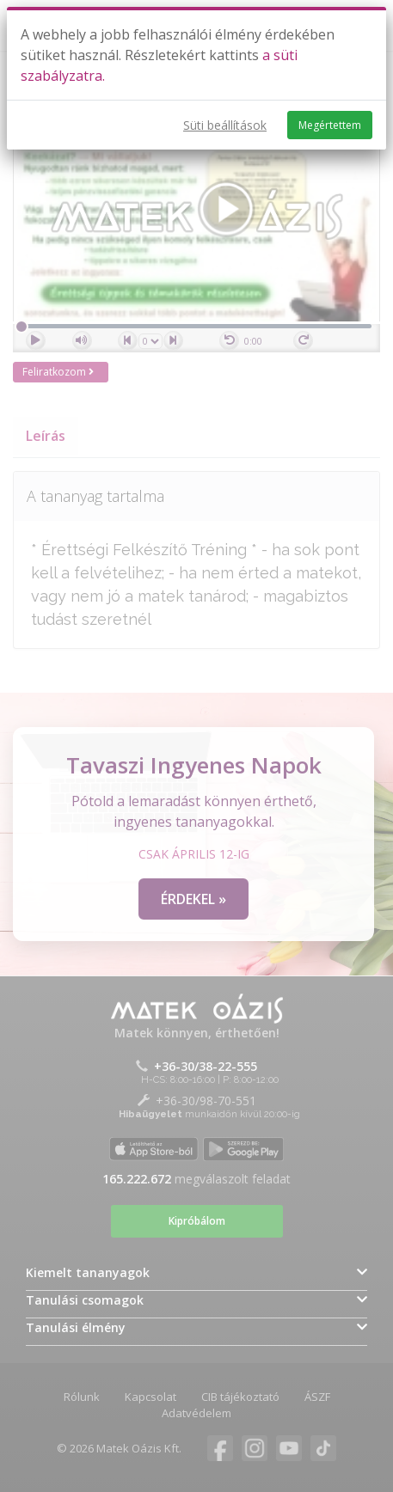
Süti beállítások (225, 125)
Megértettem (329, 125)
